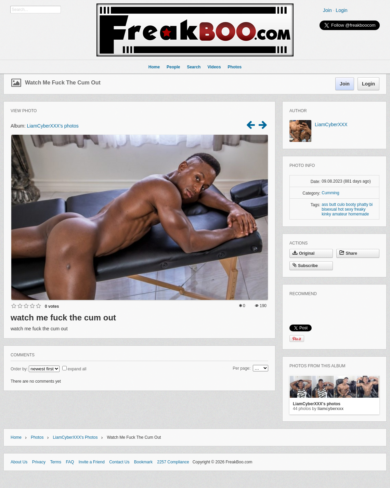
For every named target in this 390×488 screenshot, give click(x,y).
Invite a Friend (92, 462)
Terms (55, 462)
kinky (326, 214)
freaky (360, 209)
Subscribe (305, 265)
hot (341, 209)
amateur (339, 214)
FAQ (70, 462)
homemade (358, 214)
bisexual (329, 209)
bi (371, 204)
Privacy (39, 462)
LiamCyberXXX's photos (52, 126)
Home (16, 437)
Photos (37, 437)
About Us (19, 462)
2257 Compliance (173, 462)
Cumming (330, 192)
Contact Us (119, 462)
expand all (77, 369)
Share (348, 253)
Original (303, 253)
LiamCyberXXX (331, 124)
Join (327, 10)
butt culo (336, 204)
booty (351, 204)
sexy (349, 209)
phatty (362, 204)
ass (325, 204)
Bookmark (143, 462)
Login (341, 10)
